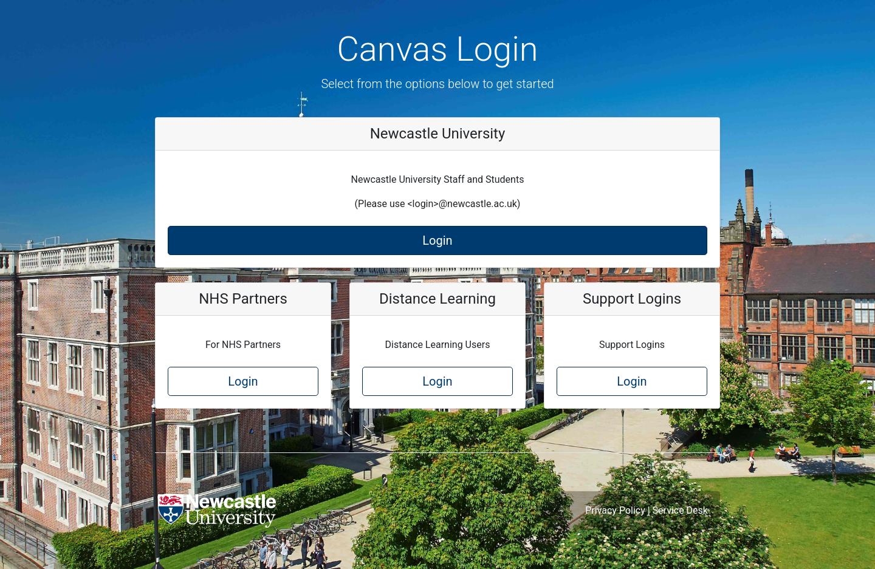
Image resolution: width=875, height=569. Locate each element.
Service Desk (680, 510)
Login (437, 240)
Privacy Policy (615, 510)
